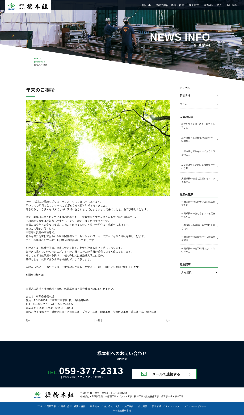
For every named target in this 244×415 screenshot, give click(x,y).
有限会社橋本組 (123, 411)
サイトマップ (172, 406)
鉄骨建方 (194, 5)
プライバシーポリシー (195, 406)
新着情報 (38, 62)
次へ (168, 320)
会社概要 (232, 5)
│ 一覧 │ (98, 320)
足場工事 (146, 5)
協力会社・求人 (213, 5)
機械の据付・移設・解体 (170, 5)
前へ (28, 320)
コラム (183, 104)
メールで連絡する (169, 374)
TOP (36, 58)
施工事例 (128, 406)
